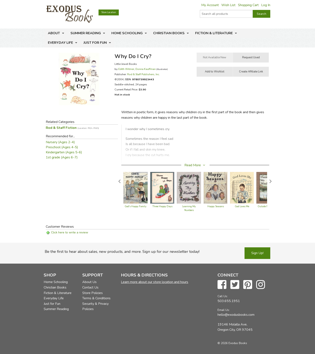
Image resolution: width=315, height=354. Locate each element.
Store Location (108, 12)
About (54, 33)
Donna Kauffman (145, 69)
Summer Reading (85, 33)
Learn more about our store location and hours (154, 282)
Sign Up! (257, 253)
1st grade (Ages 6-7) (62, 157)
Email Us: (224, 310)
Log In (265, 5)
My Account (210, 5)
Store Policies (92, 293)
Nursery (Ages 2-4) (60, 142)
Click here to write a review (69, 232)
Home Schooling (127, 33)
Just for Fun (95, 42)
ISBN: (139, 79)
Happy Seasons (215, 206)
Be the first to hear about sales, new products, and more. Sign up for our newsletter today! (122, 251)
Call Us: (223, 296)
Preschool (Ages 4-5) (62, 147)
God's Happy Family (135, 206)
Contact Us (90, 287)
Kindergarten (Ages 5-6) (64, 152)
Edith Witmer (126, 69)
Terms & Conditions (96, 298)
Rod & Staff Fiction (72, 127)
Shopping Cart (248, 5)
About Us (89, 282)
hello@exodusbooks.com (236, 314)
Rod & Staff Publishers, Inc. (143, 74)
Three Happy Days (162, 206)
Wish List (228, 5)
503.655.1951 (229, 301)
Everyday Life (60, 42)
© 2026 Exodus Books (232, 343)
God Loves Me (242, 206)
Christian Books (169, 33)
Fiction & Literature (214, 33)
